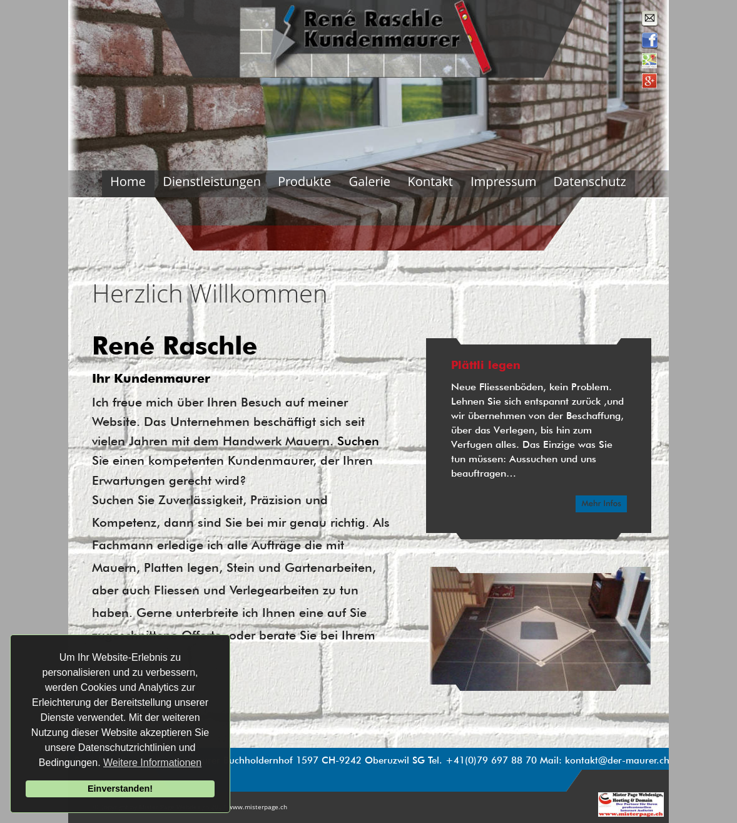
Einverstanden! (120, 789)
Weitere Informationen (152, 762)
